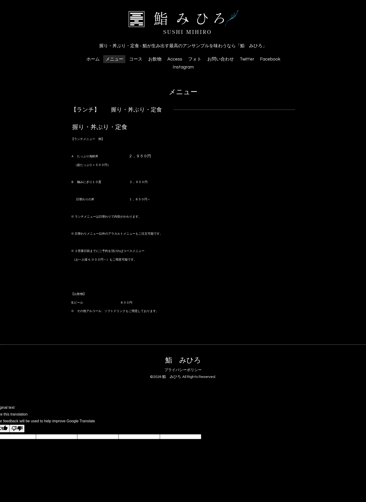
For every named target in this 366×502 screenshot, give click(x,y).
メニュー (114, 59)
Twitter (247, 59)
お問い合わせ (220, 59)
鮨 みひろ (183, 360)
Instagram (183, 67)
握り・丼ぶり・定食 (99, 127)
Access (174, 59)
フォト (194, 59)
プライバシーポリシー (183, 370)
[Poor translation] (17, 428)
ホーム (93, 59)
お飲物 (155, 59)
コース (135, 59)
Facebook (270, 59)
